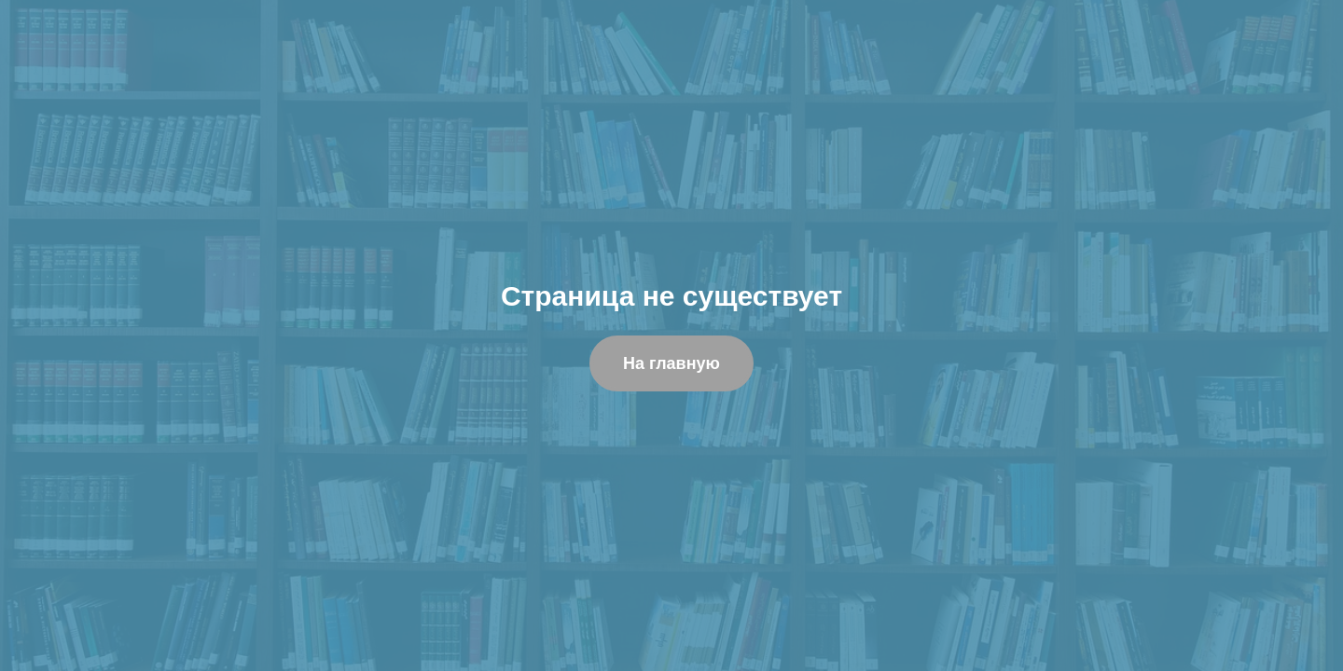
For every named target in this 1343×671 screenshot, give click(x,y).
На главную (671, 363)
